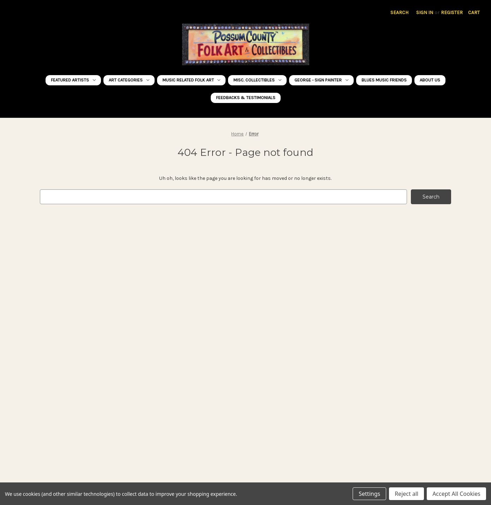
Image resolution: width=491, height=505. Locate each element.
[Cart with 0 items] (474, 12)
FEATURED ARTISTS (73, 80)
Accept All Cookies (456, 494)
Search (399, 13)
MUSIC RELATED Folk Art (191, 80)
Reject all (406, 494)
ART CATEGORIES (129, 80)
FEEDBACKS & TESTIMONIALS (245, 97)
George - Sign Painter (321, 80)
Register (452, 13)
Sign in (424, 13)
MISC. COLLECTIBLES (257, 80)
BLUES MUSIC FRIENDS (384, 80)
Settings (369, 494)
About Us (430, 80)
